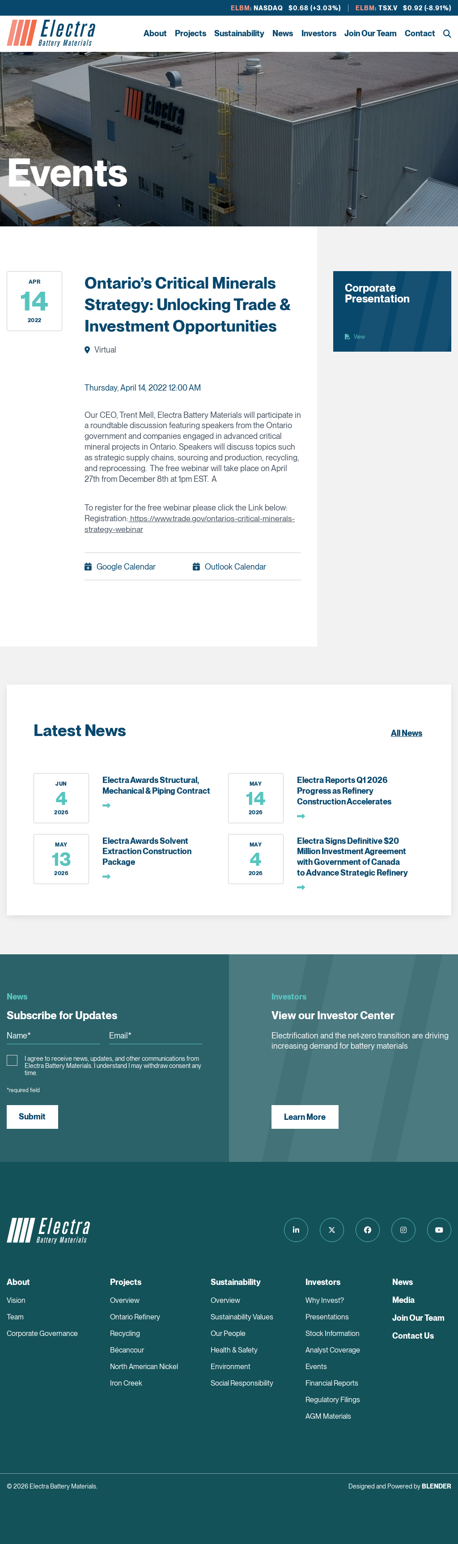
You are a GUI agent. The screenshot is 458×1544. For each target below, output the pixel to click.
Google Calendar (126, 566)
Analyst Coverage (332, 1350)
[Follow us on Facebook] (366, 1230)
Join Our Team (370, 33)
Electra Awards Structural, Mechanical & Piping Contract (156, 785)
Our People (228, 1333)
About (155, 33)
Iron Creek (126, 1383)
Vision (16, 1300)
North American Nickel (144, 1366)
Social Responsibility (242, 1383)
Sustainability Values (242, 1317)
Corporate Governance (42, 1333)
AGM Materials (328, 1416)
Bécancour (127, 1350)
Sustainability (239, 33)
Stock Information (332, 1333)
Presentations (327, 1317)
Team (15, 1317)
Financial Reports (331, 1383)
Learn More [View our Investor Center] (305, 1116)
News (282, 33)
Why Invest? (324, 1300)
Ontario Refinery (135, 1317)
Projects (190, 33)
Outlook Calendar (235, 566)
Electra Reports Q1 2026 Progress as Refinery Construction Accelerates (344, 790)
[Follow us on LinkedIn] (292, 1230)
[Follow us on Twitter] (329, 1230)
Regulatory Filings (332, 1399)
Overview (125, 1300)
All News (406, 733)
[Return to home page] (51, 33)
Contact (420, 33)
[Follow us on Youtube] (439, 1230)
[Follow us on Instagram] (402, 1230)
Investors (318, 33)
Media (403, 1300)
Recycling (125, 1333)
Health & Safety (234, 1350)
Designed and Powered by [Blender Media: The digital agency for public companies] (399, 1486)
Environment (230, 1366)
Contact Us (413, 1335)
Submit (32, 1116)
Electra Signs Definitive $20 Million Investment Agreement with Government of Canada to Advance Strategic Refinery (352, 856)
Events (316, 1366)
